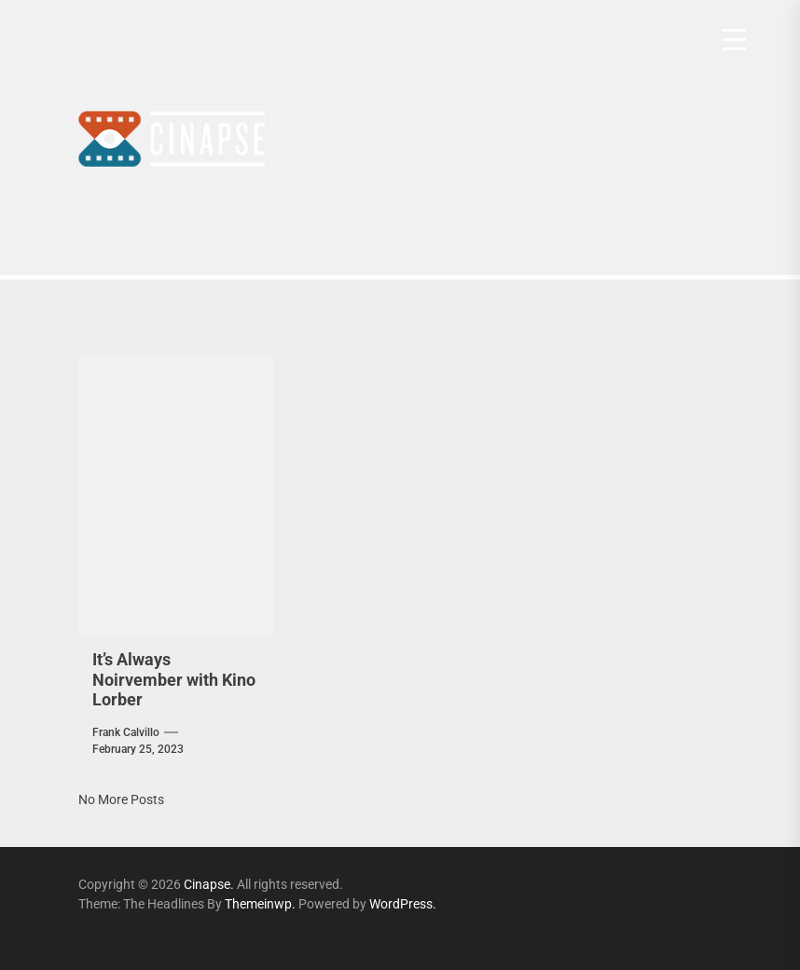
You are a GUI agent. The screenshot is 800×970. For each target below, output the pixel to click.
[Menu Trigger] (734, 39)
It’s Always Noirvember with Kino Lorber (173, 679)
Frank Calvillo (125, 732)
